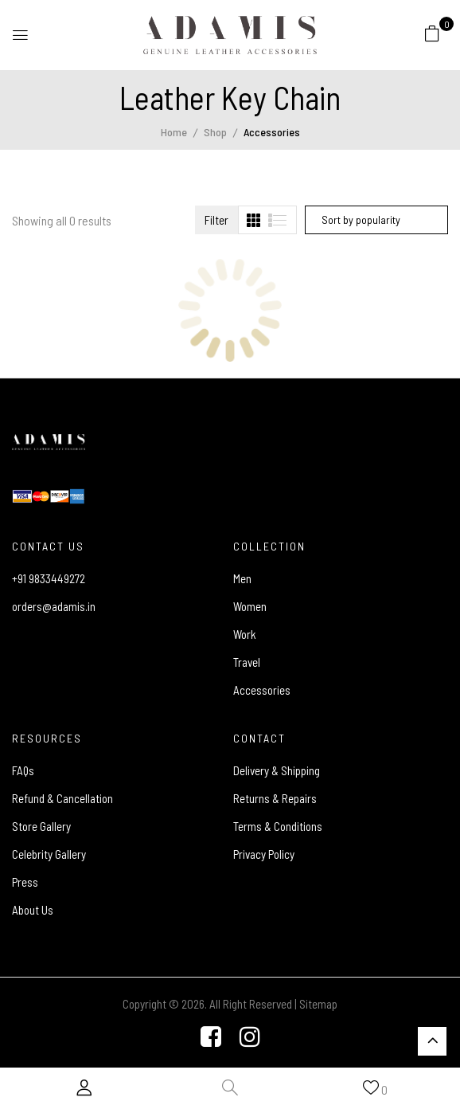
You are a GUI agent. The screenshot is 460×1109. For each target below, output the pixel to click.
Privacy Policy (263, 854)
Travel (246, 662)
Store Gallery (41, 826)
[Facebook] (211, 1038)
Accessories (261, 690)
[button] (432, 32)
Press (25, 882)
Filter (216, 220)
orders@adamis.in (54, 606)
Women (250, 606)
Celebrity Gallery (49, 854)
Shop (215, 132)
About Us (32, 910)
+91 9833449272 (48, 578)
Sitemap (318, 1004)
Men (242, 578)
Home (174, 132)
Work (244, 634)
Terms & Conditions (277, 826)
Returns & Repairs (275, 798)
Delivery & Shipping (276, 770)
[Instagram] (250, 1038)
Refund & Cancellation (62, 798)
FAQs (23, 770)
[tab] (253, 220)
